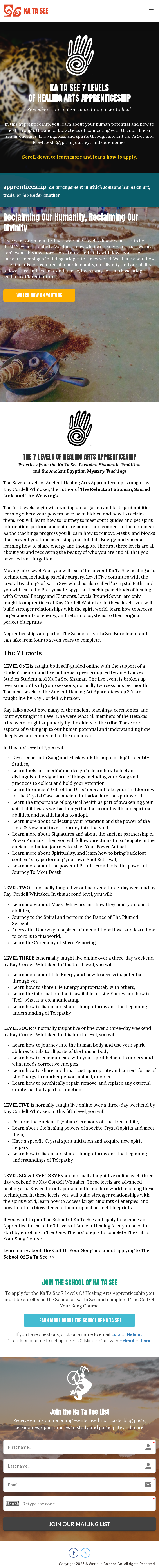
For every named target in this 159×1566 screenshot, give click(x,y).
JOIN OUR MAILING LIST (79, 1525)
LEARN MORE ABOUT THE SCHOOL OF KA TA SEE (79, 1320)
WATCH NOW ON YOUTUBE (39, 295)
